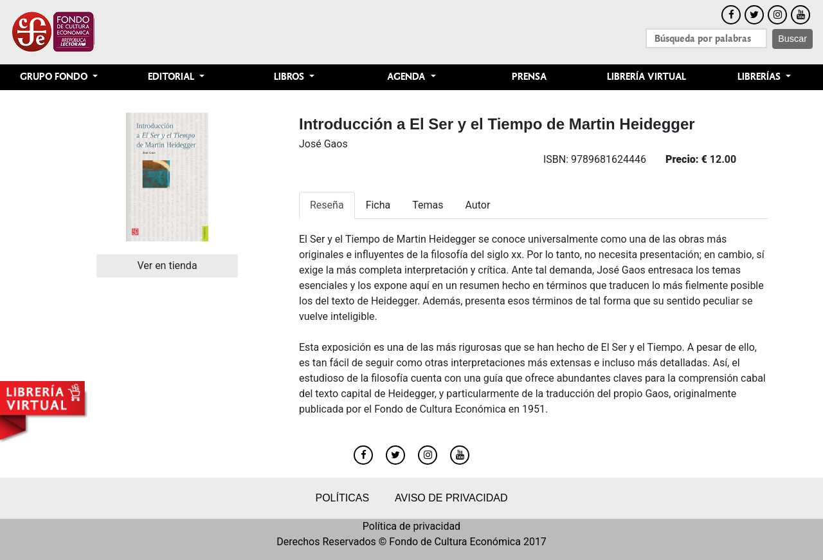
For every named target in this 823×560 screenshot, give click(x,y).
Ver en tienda (167, 265)
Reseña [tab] (327, 205)
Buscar (792, 38)
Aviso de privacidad (451, 497)
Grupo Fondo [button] (55, 77)
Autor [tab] (478, 205)
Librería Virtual (646, 77)
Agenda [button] (407, 77)
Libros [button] (290, 77)
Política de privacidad (411, 526)
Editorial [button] (172, 77)
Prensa (529, 77)
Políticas (342, 497)
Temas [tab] (427, 205)
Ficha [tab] (378, 205)
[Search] (706, 38)
